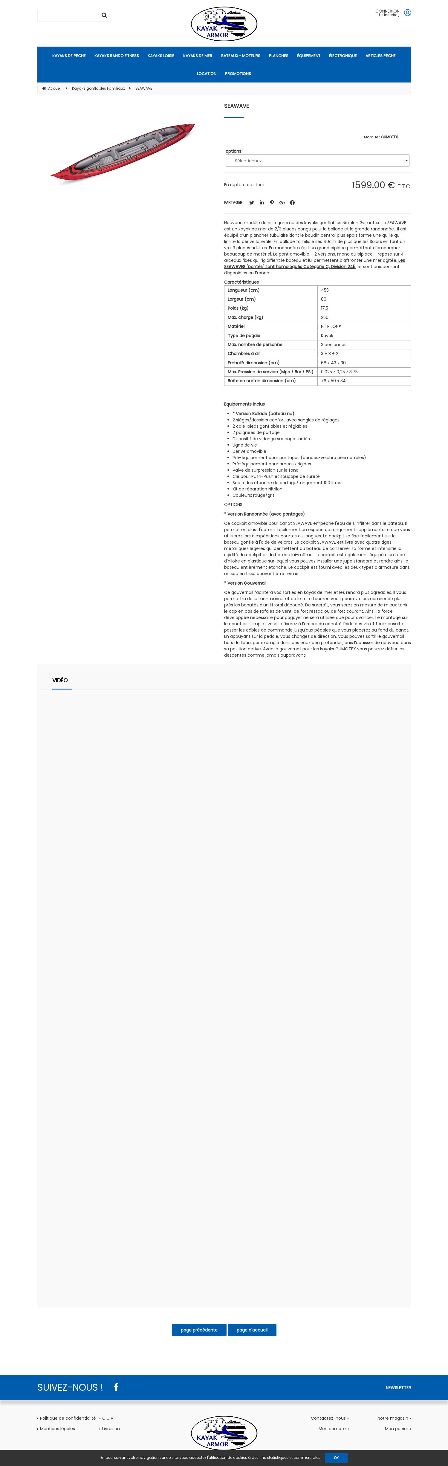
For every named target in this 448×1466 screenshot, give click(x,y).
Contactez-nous (328, 1418)
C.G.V (107, 1418)
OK (336, 1457)
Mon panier (396, 1429)
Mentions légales (57, 1429)
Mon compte (332, 1429)
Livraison (111, 1429)
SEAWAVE (236, 106)
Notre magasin (392, 1418)
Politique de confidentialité (68, 1418)
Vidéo (60, 680)
